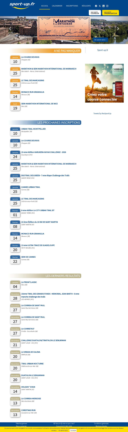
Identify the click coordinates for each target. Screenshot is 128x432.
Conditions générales (101, 423)
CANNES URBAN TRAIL (30, 187)
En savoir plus (63, 430)
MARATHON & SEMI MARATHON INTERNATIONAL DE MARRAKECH (48, 68)
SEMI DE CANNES (28, 257)
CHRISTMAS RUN (28, 410)
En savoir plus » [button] (100, 40)
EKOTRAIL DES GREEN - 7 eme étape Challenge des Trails (45, 175)
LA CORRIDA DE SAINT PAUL (33, 305)
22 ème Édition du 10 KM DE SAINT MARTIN (39, 222)
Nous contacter (21, 426)
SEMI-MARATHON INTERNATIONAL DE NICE (39, 103)
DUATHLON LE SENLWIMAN (32, 375)
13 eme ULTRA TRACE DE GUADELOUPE (38, 245)
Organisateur (110, 13)
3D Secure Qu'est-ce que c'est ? (64, 423)
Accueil (44, 6)
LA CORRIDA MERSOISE (31, 398)
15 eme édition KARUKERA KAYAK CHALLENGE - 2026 (43, 152)
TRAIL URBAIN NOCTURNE (32, 363)
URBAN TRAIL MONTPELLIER (33, 129)
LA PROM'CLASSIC (29, 282)
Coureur (95, 13)
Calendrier (57, 6)
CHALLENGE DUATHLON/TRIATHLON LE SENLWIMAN (43, 340)
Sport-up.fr (102, 50)
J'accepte (73, 430)
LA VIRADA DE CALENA (30, 352)
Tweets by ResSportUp (102, 113)
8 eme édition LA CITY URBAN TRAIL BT (37, 210)
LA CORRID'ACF (27, 328)
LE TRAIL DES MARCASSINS (32, 80)
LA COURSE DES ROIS (30, 57)
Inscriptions (72, 6)
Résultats (86, 6)
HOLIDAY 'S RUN (28, 387)
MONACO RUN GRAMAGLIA (32, 92)
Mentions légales (101, 426)
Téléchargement (21, 423)
